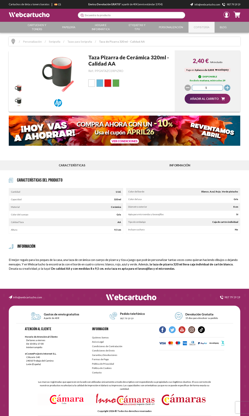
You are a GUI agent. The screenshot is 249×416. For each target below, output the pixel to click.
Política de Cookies (102, 368)
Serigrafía (54, 41)
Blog (223, 27)
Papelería (69, 27)
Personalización (172, 27)
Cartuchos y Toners (37, 27)
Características (72, 165)
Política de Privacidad (103, 363)
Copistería (202, 27)
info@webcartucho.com (27, 297)
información (179, 165)
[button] (208, 99)
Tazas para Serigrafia (79, 41)
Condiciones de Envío (103, 350)
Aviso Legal (98, 341)
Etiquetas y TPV (137, 27)
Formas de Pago (100, 359)
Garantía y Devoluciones (104, 355)
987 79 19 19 (232, 297)
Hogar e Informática (101, 27)
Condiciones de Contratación (107, 346)
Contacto (97, 372)
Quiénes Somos (100, 337)
